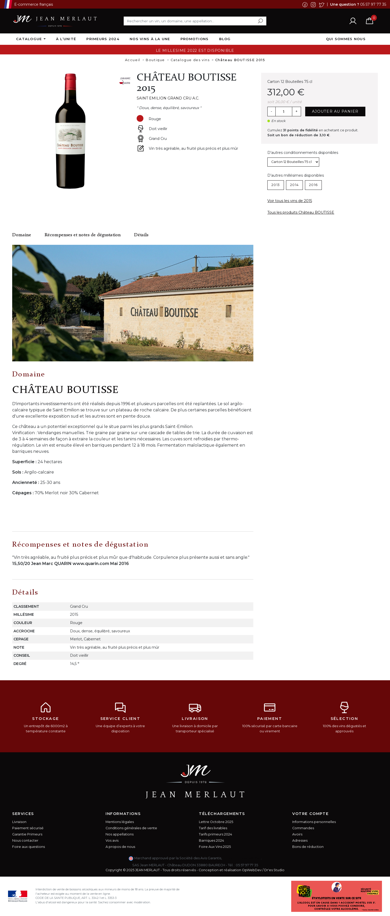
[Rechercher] (195, 21)
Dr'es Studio (274, 870)
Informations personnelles (314, 822)
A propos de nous (120, 847)
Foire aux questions (28, 847)
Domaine (21, 235)
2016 (313, 185)
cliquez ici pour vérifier (242, 858)
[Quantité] (284, 111)
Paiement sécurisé (28, 828)
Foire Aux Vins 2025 (215, 847)
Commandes (303, 828)
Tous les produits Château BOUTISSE (300, 212)
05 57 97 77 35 (373, 4)
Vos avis (112, 840)
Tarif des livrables (213, 828)
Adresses (300, 840)
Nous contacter (25, 840)
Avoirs (297, 834)
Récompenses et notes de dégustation (83, 235)
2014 (294, 185)
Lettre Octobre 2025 (216, 822)
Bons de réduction (308, 847)
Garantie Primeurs (27, 834)
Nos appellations (120, 834)
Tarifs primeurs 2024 (215, 834)
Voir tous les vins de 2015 (289, 200)
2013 (275, 185)
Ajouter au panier (335, 111)
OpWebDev (252, 870)
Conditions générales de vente (131, 828)
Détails (141, 235)
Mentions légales (120, 822)
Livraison (19, 822)
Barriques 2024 (211, 840)
